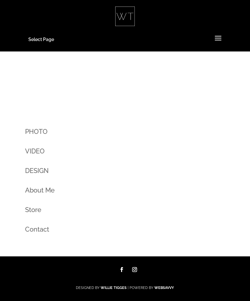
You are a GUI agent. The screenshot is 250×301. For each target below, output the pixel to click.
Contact (37, 229)
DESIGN (37, 171)
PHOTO (36, 132)
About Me (40, 190)
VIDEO (35, 151)
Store (33, 210)
